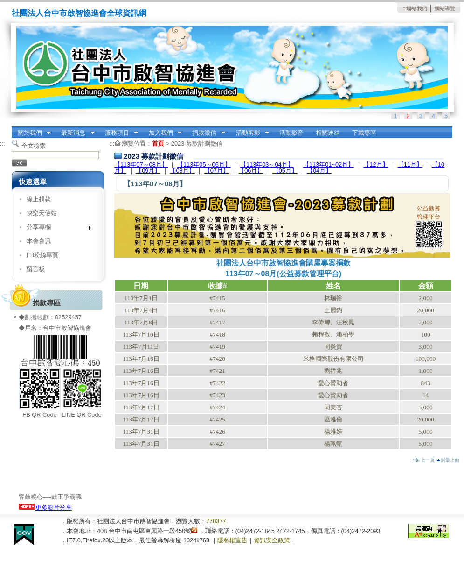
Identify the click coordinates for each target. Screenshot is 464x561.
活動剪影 (249, 133)
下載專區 (364, 132)
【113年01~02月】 (328, 164)
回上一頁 (424, 460)
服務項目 (118, 133)
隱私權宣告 (232, 540)
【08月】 (182, 170)
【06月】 (250, 170)
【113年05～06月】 (204, 164)
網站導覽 (445, 8)
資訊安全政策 (272, 540)
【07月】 (216, 170)
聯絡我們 (417, 8)
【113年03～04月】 (267, 164)
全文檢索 (33, 145)
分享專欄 (56, 229)
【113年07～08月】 (141, 164)
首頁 (158, 143)
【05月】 (285, 170)
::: (404, 8)
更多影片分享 (45, 507)
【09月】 (148, 170)
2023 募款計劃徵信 (196, 143)
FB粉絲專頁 (42, 255)
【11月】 (410, 164)
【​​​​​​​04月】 (319, 170)
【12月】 (375, 164)
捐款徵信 (205, 133)
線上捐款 (39, 199)
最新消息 (75, 133)
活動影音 (291, 132)
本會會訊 (39, 241)
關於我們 (31, 133)
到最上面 (447, 460)
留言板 (36, 269)
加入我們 (162, 133)
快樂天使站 (42, 213)
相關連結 (328, 132)
